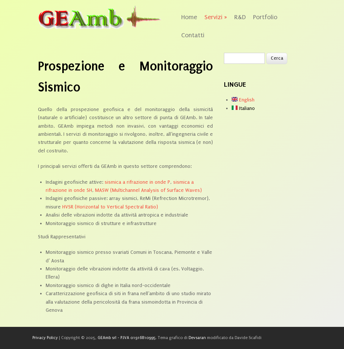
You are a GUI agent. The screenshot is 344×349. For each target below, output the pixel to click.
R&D (240, 17)
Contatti (192, 35)
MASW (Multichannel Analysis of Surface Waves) (148, 190)
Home (189, 17)
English (243, 100)
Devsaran (197, 337)
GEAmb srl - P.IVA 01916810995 (127, 337)
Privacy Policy (45, 337)
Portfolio (265, 17)
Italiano (243, 108)
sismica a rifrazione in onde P (137, 182)
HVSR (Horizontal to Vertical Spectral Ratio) (110, 207)
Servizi (215, 17)
